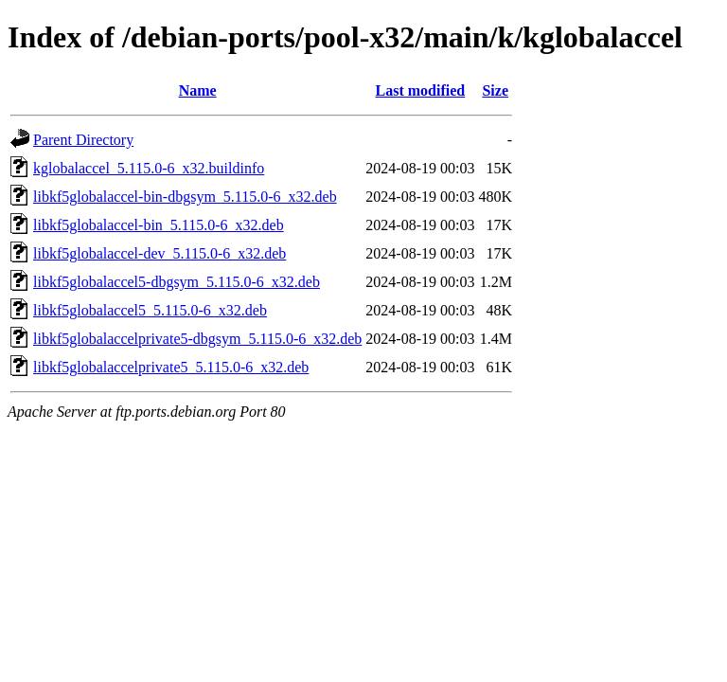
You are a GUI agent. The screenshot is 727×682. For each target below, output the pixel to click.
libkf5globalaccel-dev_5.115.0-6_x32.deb (159, 253)
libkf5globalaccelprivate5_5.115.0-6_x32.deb (171, 367)
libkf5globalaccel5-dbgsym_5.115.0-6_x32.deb (176, 282)
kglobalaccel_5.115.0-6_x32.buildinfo (148, 168)
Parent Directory (83, 140)
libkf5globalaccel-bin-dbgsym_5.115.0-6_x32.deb (185, 196)
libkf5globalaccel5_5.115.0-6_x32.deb (150, 310)
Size (495, 90)
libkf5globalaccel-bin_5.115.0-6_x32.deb (158, 225)
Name (198, 90)
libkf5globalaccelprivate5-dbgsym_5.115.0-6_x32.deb (197, 339)
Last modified (421, 90)
